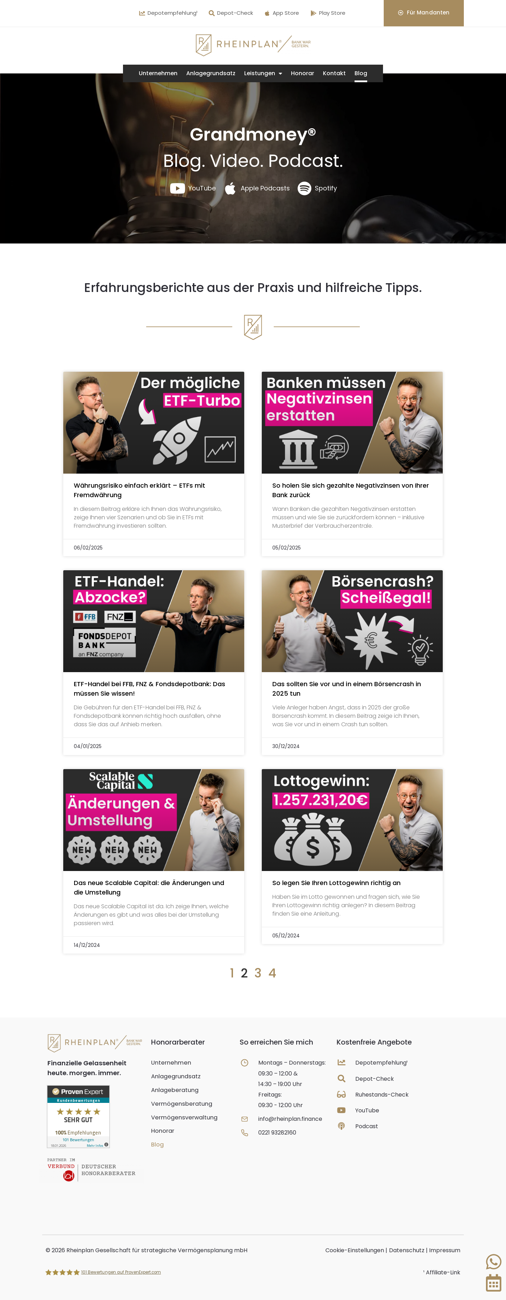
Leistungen (263, 73)
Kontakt (334, 73)
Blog (361, 73)
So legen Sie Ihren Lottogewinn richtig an (336, 882)
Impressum (444, 1250)
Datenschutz (406, 1250)
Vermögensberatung (180, 1103)
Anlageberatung (173, 1089)
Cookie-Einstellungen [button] (354, 1250)
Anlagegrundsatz (210, 73)
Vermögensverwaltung (183, 1116)
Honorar (302, 73)
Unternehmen (158, 73)
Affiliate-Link (443, 1272)
